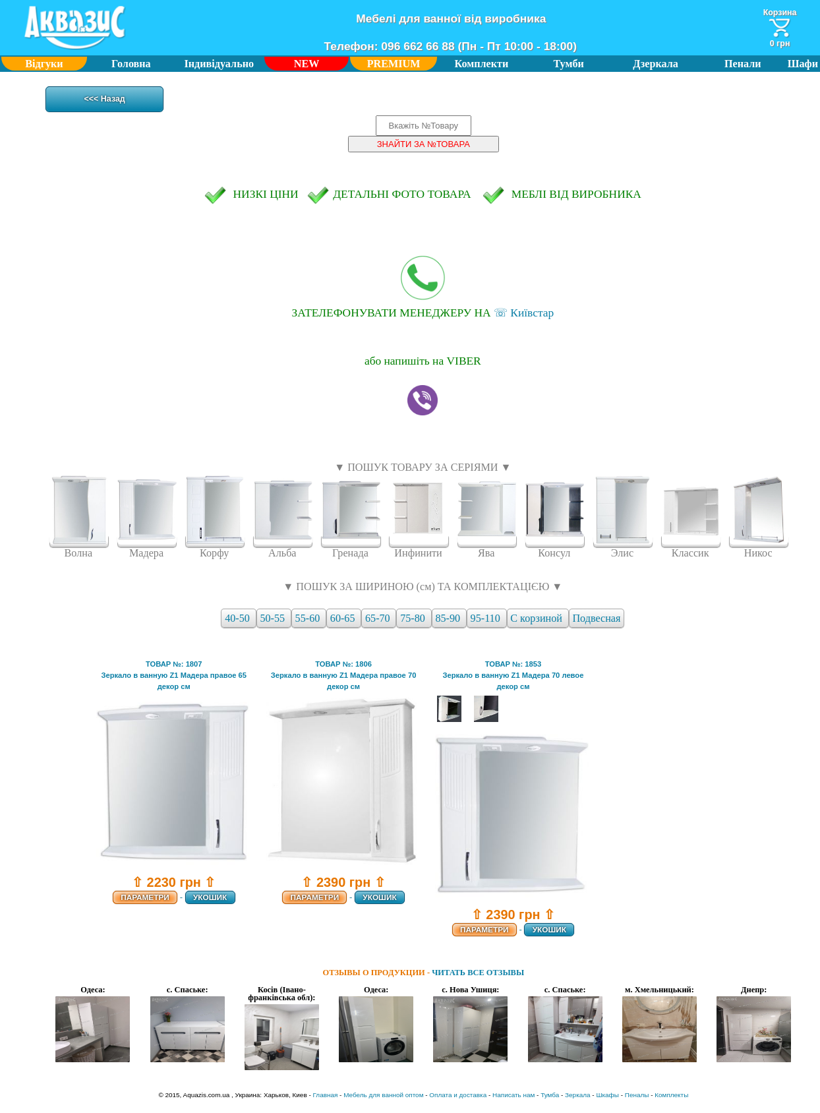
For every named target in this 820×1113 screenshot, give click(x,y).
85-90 (449, 618)
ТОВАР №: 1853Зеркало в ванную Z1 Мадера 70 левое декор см (512, 675)
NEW (307, 63)
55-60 (309, 618)
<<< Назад (104, 99)
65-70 (379, 618)
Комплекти (482, 63)
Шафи (803, 63)
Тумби (569, 63)
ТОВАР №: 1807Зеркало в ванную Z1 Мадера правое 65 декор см (174, 675)
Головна (131, 63)
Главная (325, 1094)
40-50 (238, 618)
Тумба (550, 1094)
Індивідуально (219, 63)
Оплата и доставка (457, 1094)
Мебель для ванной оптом (383, 1094)
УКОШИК (210, 897)
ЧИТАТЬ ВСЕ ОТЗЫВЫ (478, 972)
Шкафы (607, 1094)
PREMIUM (394, 63)
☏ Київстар (422, 287)
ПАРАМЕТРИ (145, 897)
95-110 (487, 618)
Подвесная (596, 618)
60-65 (344, 618)
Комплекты (671, 1094)
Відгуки (44, 63)
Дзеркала (655, 63)
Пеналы (637, 1094)
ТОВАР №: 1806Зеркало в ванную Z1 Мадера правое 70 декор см (344, 675)
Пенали (742, 63)
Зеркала (577, 1094)
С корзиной (537, 618)
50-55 (273, 618)
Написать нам (513, 1094)
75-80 (414, 618)
